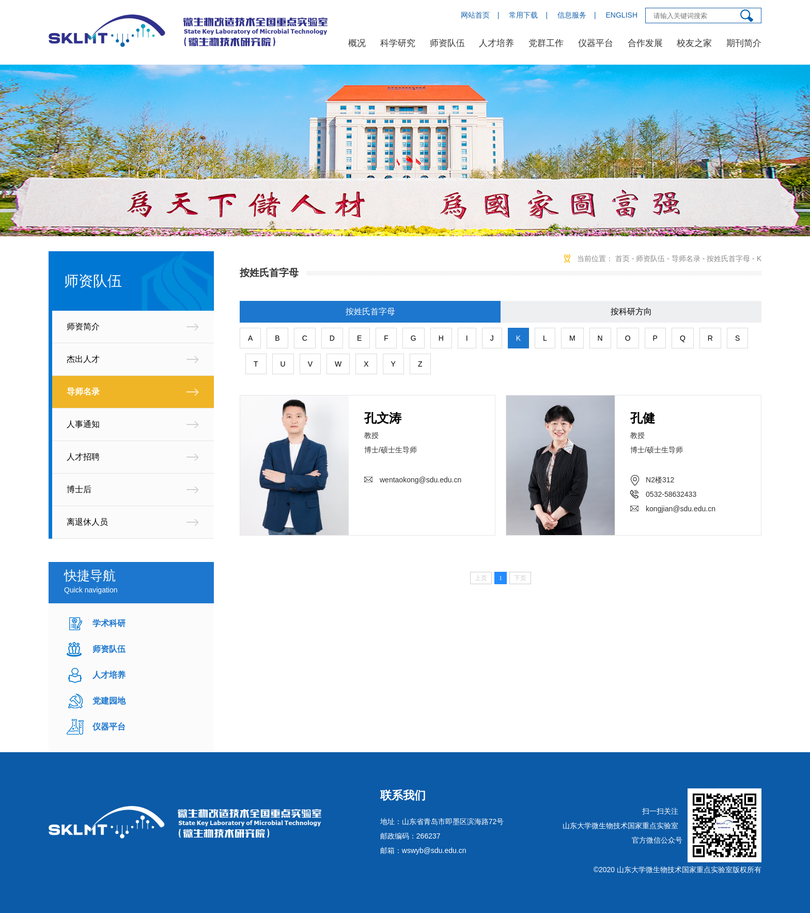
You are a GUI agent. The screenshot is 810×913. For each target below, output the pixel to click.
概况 (357, 43)
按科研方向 (631, 311)
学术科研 (109, 623)
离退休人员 (87, 522)
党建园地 (109, 700)
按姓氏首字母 (728, 258)
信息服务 (571, 15)
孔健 (642, 418)
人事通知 (83, 424)
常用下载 (523, 15)
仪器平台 (595, 43)
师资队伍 (447, 43)
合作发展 (645, 43)
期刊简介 (743, 43)
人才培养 (496, 43)
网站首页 (475, 15)
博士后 (79, 489)
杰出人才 (83, 359)
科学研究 (397, 43)
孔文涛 (382, 418)
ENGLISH (621, 15)
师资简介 (83, 326)
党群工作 (546, 43)
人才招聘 (83, 456)
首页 (622, 258)
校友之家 (694, 43)
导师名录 (83, 391)
